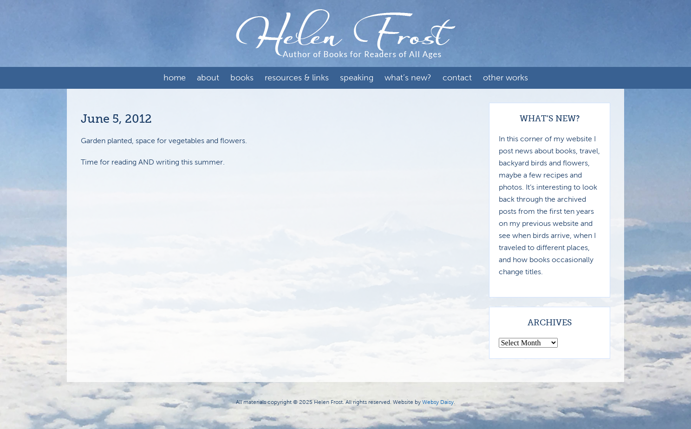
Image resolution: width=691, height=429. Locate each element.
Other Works (505, 77)
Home (174, 77)
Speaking (356, 77)
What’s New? (408, 77)
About (208, 77)
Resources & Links (297, 77)
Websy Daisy (438, 402)
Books (242, 77)
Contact (457, 77)
